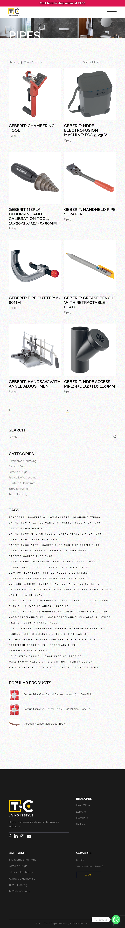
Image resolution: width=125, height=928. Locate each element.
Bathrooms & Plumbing (22, 461)
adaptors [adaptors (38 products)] (17, 517)
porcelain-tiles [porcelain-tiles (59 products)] (63, 645)
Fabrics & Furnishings (21, 872)
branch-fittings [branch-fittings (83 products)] (87, 517)
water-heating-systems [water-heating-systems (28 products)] (79, 667)
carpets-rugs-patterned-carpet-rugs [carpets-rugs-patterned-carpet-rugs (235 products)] (40, 561)
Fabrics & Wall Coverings (23, 477)
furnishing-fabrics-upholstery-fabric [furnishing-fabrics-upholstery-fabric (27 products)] (41, 611)
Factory (80, 824)
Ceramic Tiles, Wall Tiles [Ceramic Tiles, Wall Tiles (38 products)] (66, 567)
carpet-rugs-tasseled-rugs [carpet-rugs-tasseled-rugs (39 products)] (32, 539)
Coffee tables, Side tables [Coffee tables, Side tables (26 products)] (65, 573)
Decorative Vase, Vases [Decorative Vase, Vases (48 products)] (28, 589)
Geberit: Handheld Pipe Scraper (90, 211)
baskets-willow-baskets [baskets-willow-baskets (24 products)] (49, 517)
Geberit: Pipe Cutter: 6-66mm (34, 300)
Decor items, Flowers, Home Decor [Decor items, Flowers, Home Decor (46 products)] (81, 589)
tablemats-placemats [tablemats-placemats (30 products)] (27, 650)
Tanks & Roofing (18, 488)
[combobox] (98, 62)
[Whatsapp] (115, 919)
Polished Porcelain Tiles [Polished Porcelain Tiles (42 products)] (72, 639)
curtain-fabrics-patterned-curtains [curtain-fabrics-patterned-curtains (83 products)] (69, 584)
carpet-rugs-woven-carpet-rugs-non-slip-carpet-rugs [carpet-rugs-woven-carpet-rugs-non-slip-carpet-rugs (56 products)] (54, 545)
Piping (12, 135)
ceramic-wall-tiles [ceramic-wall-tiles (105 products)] (25, 567)
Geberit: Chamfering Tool (32, 128)
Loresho (81, 811)
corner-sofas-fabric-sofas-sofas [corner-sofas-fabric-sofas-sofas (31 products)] (37, 578)
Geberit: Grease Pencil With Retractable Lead (89, 302)
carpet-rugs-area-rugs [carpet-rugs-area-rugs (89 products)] (81, 523)
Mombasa (82, 818)
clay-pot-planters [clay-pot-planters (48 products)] (24, 573)
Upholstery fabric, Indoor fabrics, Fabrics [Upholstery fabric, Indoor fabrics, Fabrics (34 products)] (45, 656)
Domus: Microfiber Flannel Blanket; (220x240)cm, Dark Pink (57, 694)
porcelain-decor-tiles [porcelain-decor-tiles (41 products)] (27, 645)
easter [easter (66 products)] (14, 595)
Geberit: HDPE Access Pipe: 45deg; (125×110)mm (89, 384)
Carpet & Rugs (17, 466)
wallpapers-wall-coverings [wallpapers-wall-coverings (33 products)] (32, 667)
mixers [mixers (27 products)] (14, 623)
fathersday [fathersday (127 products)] (33, 595)
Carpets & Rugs (18, 472)
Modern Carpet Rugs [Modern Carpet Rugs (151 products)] (41, 623)
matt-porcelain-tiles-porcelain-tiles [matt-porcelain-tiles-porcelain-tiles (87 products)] (79, 617)
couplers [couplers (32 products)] (76, 578)
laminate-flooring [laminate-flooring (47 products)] (92, 611)
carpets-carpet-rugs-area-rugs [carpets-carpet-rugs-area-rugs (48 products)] (60, 550)
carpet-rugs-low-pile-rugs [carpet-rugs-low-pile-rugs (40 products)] (31, 528)
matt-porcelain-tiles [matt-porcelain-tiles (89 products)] (26, 617)
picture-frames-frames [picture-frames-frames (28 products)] (28, 639)
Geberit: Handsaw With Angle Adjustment (35, 384)
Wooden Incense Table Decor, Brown (45, 723)
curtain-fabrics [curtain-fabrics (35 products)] (22, 584)
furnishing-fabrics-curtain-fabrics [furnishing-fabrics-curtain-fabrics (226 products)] (39, 606)
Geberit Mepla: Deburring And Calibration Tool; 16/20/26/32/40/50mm (33, 216)
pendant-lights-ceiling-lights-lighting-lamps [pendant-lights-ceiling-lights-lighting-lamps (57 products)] (48, 634)
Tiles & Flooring (18, 494)
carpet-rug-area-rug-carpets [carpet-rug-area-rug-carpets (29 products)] (33, 523)
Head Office (83, 805)
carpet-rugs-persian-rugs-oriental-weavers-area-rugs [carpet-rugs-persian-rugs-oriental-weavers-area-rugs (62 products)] (55, 534)
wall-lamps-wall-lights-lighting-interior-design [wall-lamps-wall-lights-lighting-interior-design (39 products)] (51, 662)
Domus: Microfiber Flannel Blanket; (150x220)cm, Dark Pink (57, 709)
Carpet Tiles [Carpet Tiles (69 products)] (85, 561)
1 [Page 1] (60, 410)
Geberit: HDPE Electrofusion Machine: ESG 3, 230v (85, 130)
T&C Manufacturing (20, 891)
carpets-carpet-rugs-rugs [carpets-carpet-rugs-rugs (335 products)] (31, 556)
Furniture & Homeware (22, 483)
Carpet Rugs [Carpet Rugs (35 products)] (19, 550)
